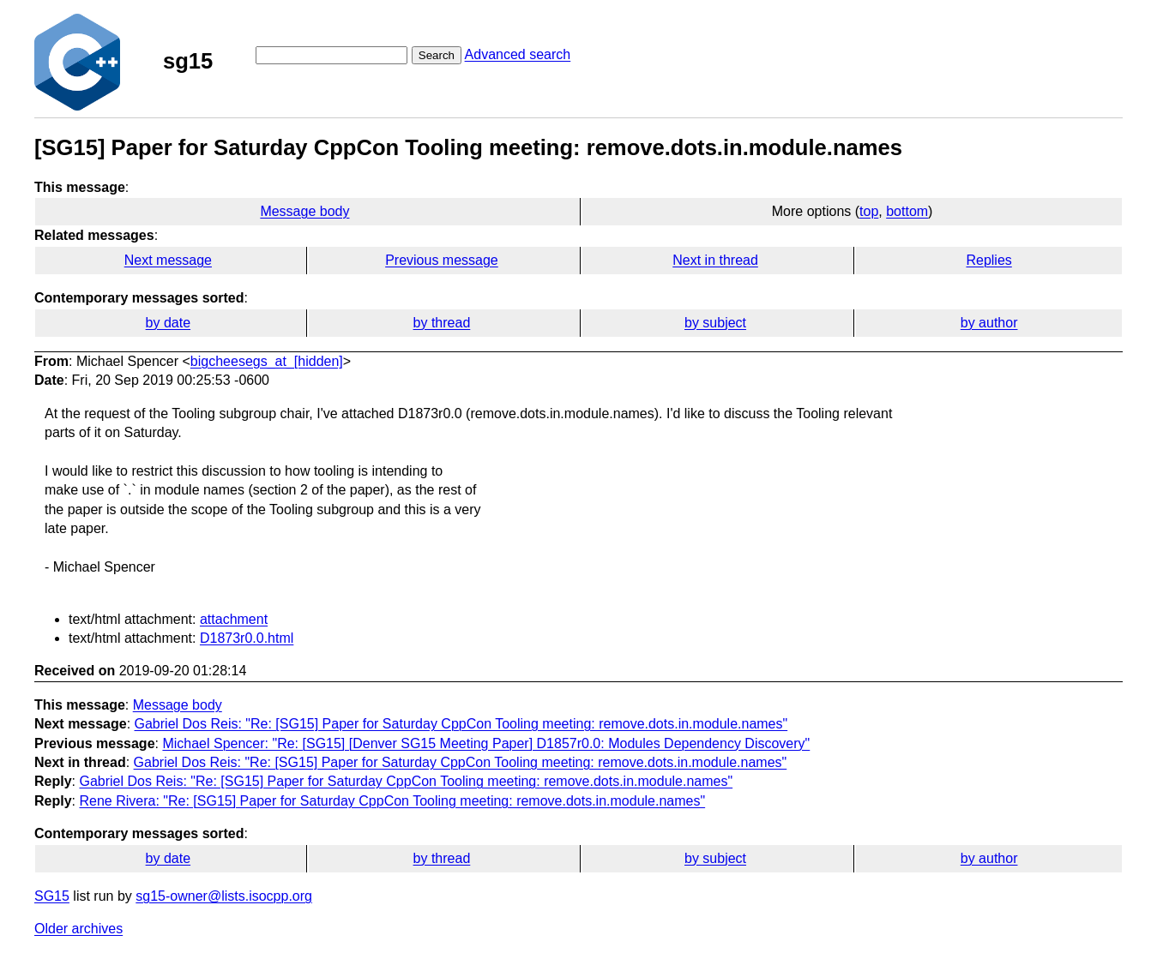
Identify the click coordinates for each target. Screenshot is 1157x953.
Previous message (441, 260)
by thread (442, 322)
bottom (907, 211)
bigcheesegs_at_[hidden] (266, 361)
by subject (715, 322)
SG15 (51, 896)
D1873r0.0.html (246, 638)
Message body (304, 211)
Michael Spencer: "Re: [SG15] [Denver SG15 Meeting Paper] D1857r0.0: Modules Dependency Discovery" (486, 743)
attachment (234, 619)
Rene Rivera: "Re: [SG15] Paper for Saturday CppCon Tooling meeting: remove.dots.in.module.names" (392, 801)
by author (989, 322)
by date (168, 322)
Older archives (78, 928)
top (868, 211)
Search (437, 55)
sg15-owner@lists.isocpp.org (224, 896)
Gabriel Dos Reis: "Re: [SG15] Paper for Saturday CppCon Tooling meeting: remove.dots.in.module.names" (461, 723)
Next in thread (715, 260)
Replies (988, 260)
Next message (168, 260)
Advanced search (518, 54)
